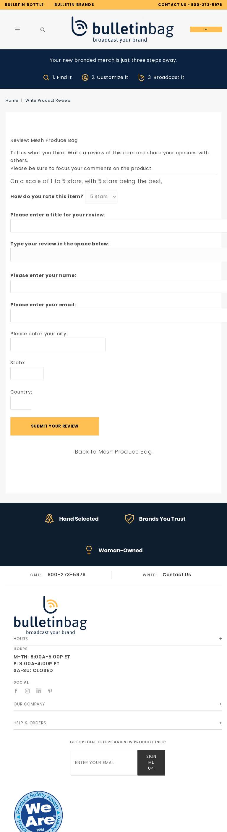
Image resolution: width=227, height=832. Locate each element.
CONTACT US (172, 4)
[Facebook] (16, 691)
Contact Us (177, 574)
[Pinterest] (50, 691)
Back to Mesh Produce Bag (113, 451)
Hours (21, 639)
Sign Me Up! (151, 762)
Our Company (29, 704)
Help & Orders (30, 723)
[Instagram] (27, 691)
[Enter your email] (104, 763)
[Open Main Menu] (17, 29)
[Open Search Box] (43, 29)
